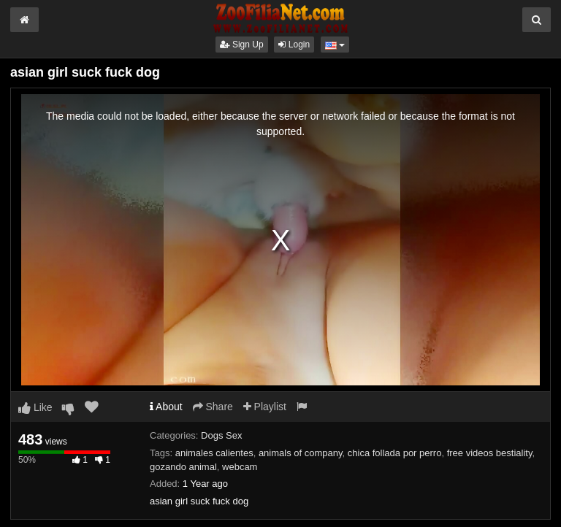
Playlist (264, 406)
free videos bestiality (490, 452)
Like (35, 407)
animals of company (301, 452)
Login (294, 44)
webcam (239, 466)
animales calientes (214, 452)
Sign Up (242, 44)
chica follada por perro (395, 452)
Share (213, 406)
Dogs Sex (221, 435)
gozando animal (183, 466)
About (166, 406)
